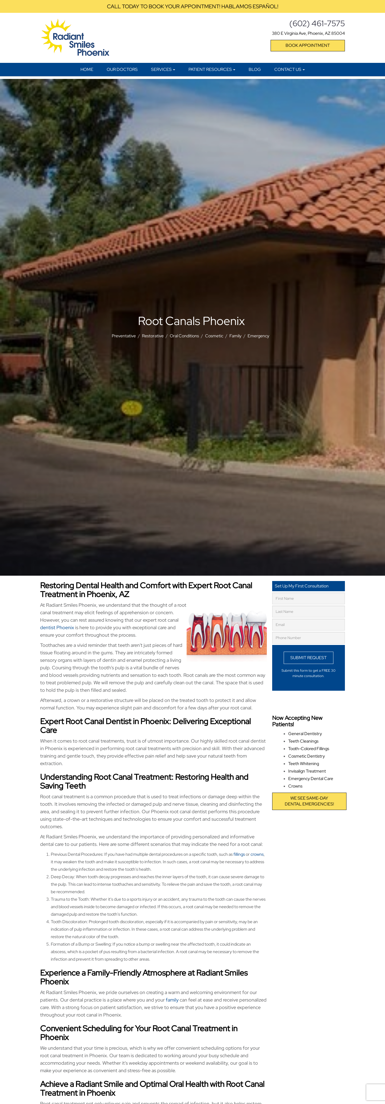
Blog (255, 69)
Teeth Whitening (303, 763)
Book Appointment (308, 45)
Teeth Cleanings (303, 741)
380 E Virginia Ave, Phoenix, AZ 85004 (308, 33)
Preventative (124, 336)
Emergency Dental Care (310, 778)
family (172, 1000)
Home (86, 69)
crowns (257, 854)
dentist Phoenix (57, 627)
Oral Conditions (184, 336)
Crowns (295, 786)
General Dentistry (305, 733)
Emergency (258, 336)
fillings (239, 854)
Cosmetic (214, 336)
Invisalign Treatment (307, 771)
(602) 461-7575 (317, 23)
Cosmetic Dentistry (306, 756)
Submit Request (308, 657)
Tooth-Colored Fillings (308, 748)
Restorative (153, 336)
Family (235, 336)
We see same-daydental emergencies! (309, 801)
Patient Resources (211, 69)
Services (163, 69)
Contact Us (289, 69)
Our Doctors (122, 69)
